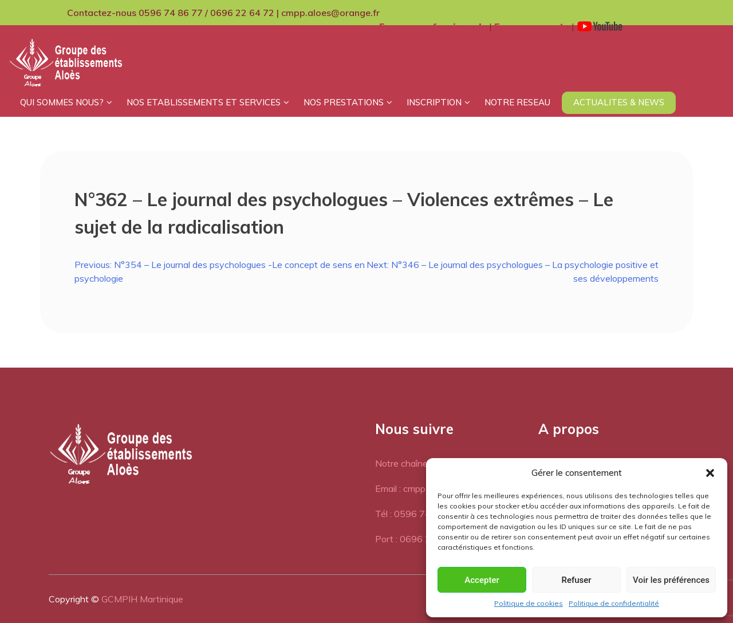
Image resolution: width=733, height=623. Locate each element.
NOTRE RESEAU (517, 102)
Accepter (481, 580)
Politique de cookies (528, 603)
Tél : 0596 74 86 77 (416, 513)
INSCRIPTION (434, 102)
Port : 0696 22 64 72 (419, 539)
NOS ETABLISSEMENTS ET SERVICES (204, 102)
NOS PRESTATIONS (344, 102)
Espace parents (531, 26)
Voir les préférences (671, 580)
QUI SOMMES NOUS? (62, 102)
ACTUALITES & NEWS (618, 102)
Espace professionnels (433, 26)
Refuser (576, 580)
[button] (710, 473)
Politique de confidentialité (614, 603)
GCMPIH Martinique (142, 599)
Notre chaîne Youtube (419, 463)
